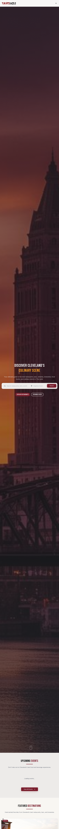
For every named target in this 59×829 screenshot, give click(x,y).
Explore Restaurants (23, 394)
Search (52, 385)
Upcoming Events (37, 394)
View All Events (29, 789)
